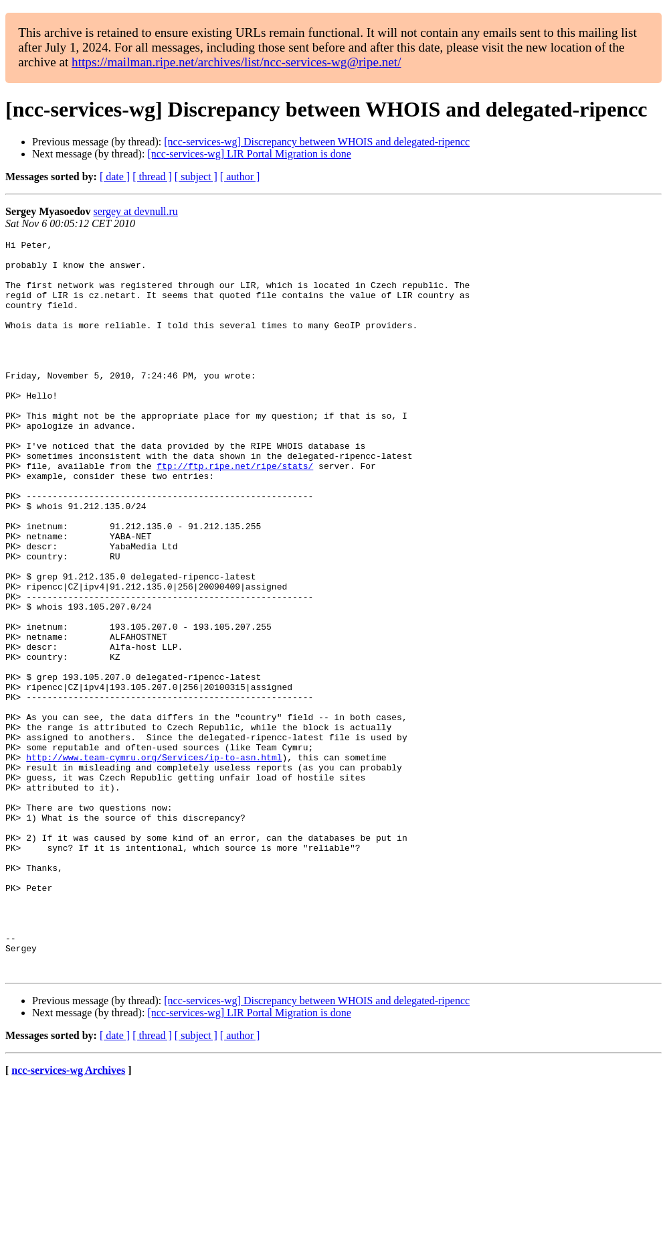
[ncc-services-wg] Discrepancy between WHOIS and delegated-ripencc (317, 141)
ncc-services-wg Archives (68, 1217)
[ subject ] (196, 176)
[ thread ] (152, 176)
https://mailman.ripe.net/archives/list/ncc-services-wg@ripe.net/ (236, 62)
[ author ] (240, 176)
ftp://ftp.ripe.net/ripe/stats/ (235, 512)
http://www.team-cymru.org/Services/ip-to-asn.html (154, 861)
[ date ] (115, 176)
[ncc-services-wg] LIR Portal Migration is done (249, 153)
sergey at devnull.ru (136, 211)
